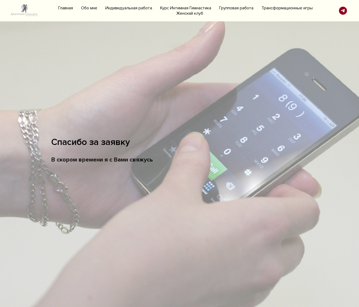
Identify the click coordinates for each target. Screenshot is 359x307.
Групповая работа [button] (236, 8)
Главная (65, 8)
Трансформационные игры (287, 8)
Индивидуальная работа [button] (128, 8)
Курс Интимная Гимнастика (185, 8)
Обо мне (89, 8)
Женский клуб (189, 13)
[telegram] (343, 11)
